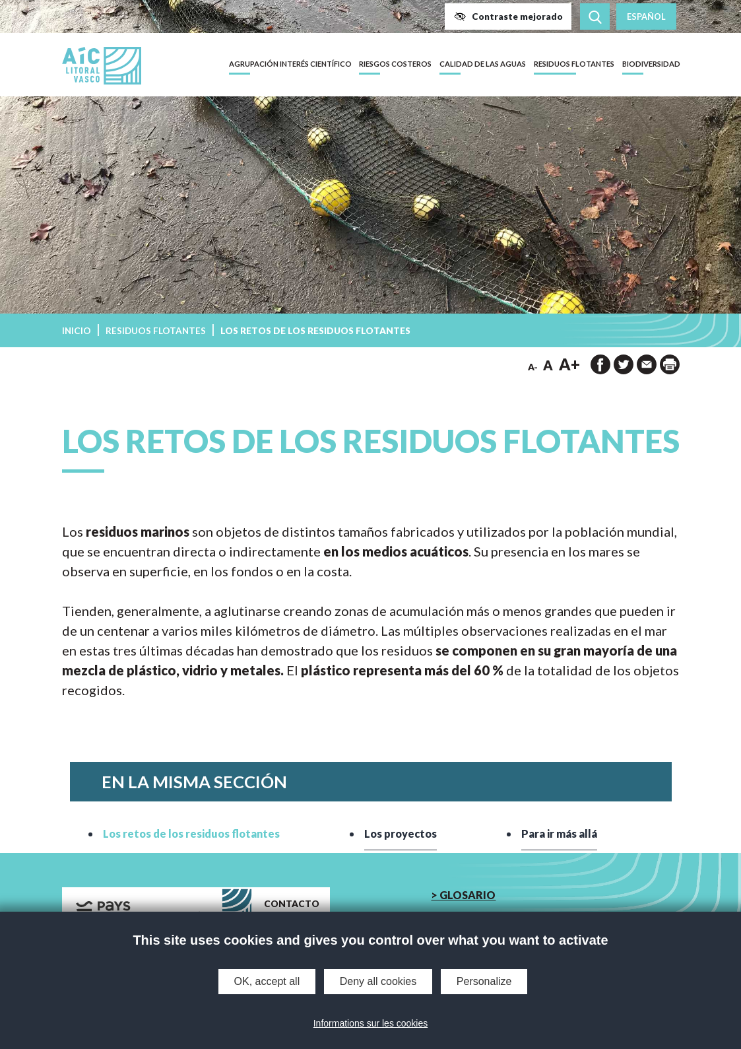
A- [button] (533, 367)
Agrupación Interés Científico (290, 63)
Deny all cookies (378, 981)
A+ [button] (569, 364)
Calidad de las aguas (482, 63)
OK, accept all (267, 981)
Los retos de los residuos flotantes (191, 833)
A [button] (548, 365)
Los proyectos (400, 833)
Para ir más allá (558, 833)
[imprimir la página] (670, 364)
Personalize (484, 981)
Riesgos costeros (395, 63)
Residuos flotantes (574, 63)
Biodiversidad (651, 63)
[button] (508, 16)
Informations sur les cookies (370, 1023)
